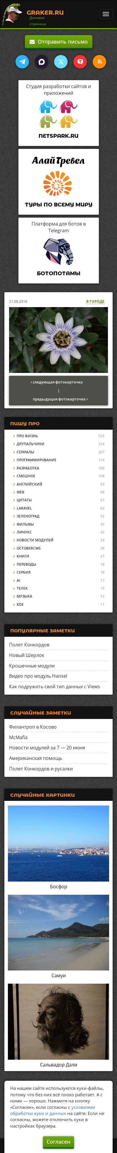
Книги (23, 556)
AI (18, 580)
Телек (22, 588)
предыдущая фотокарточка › (60, 399)
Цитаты (24, 500)
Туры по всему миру (58, 205)
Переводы (26, 564)
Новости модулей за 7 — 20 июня (47, 747)
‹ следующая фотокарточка (57, 382)
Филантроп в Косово (33, 727)
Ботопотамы (58, 273)
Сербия (24, 572)
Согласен (58, 1141)
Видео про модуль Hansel (38, 676)
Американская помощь (35, 758)
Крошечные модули (32, 665)
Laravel (24, 508)
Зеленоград (28, 516)
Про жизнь (27, 435)
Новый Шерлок (26, 655)
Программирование (36, 459)
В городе (95, 301)
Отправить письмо (59, 41)
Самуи (58, 975)
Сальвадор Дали (58, 1064)
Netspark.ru (58, 136)
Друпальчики (30, 443)
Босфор (58, 886)
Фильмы (25, 524)
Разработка (28, 468)
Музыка (24, 596)
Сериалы (25, 452)
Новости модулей (35, 540)
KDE (20, 604)
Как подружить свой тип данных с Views (54, 686)
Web (20, 492)
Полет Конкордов (29, 644)
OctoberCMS (29, 548)
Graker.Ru (45, 12)
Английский (29, 484)
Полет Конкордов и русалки (41, 768)
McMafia (18, 737)
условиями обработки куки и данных (52, 1110)
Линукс (24, 532)
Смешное (26, 476)
